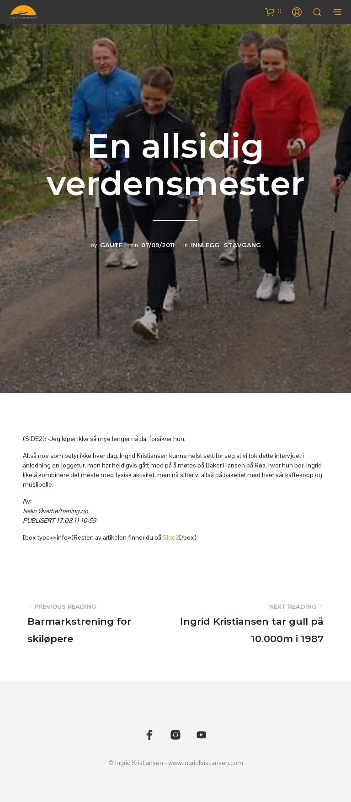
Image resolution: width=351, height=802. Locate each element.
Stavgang (242, 245)
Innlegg (205, 245)
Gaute (111, 245)
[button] (273, 11)
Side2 (171, 537)
